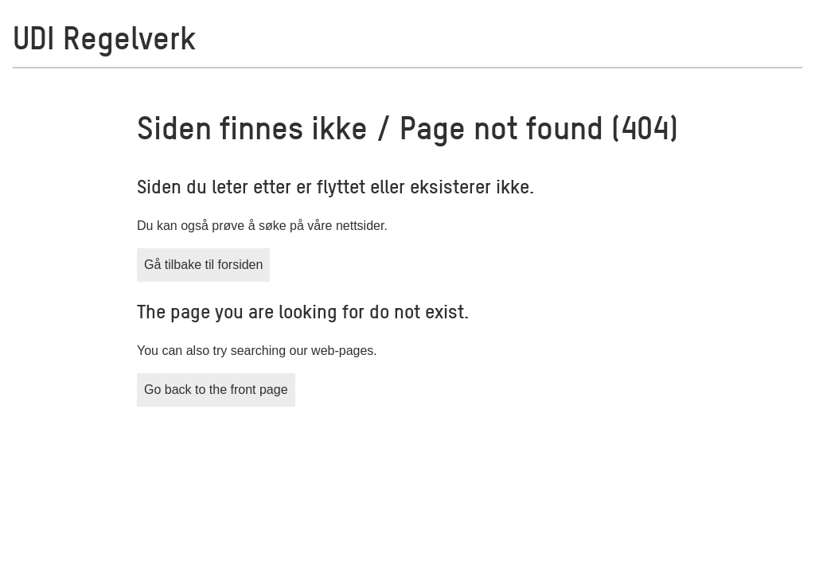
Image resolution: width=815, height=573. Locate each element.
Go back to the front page (216, 389)
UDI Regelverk (104, 36)
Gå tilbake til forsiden (203, 264)
